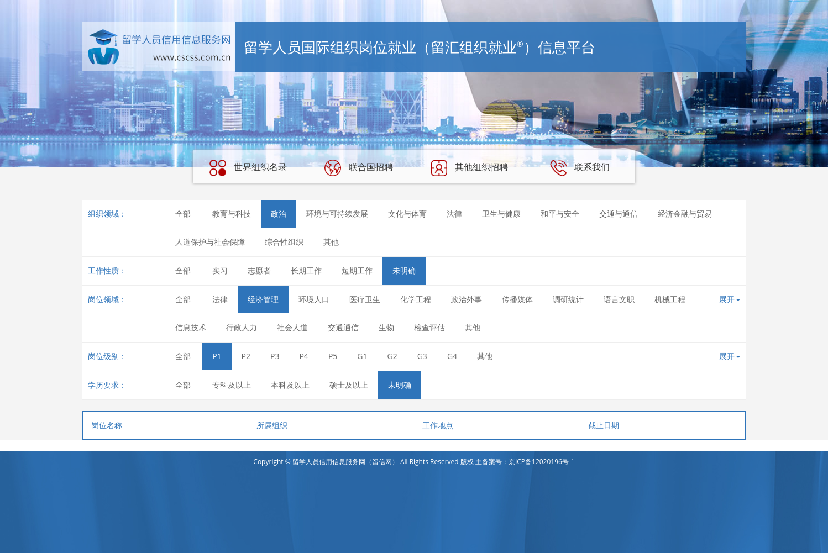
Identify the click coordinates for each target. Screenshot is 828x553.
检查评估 (429, 327)
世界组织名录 (248, 168)
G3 (422, 356)
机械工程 (669, 299)
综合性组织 (284, 241)
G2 (392, 356)
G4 (452, 356)
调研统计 (568, 299)
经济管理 (263, 299)
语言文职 (619, 299)
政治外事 (466, 299)
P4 (303, 356)
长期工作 (306, 270)
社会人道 (292, 327)
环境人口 (313, 299)
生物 (386, 327)
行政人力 (241, 327)
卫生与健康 (501, 213)
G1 (362, 356)
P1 (216, 356)
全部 (183, 213)
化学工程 (415, 299)
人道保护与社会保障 (210, 241)
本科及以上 (290, 385)
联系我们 (580, 168)
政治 (278, 213)
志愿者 (259, 270)
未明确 (404, 270)
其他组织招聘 (469, 168)
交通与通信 (618, 213)
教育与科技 (231, 213)
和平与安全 (560, 213)
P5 (332, 356)
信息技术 (190, 327)
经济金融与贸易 (685, 213)
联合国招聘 (358, 168)
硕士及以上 (348, 385)
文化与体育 (407, 213)
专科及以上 (231, 385)
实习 (220, 270)
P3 (274, 356)
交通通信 (343, 327)
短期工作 (357, 270)
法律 (454, 213)
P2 (246, 356)
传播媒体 (517, 299)
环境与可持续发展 (337, 213)
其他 (331, 241)
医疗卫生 (364, 299)
